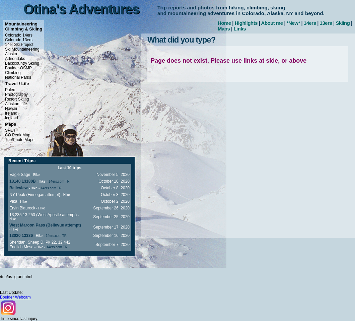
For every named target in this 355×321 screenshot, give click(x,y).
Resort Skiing (17, 99)
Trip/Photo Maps (19, 139)
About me (272, 23)
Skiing (343, 23)
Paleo (10, 89)
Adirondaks (15, 58)
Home (224, 23)
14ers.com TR (59, 181)
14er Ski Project (19, 44)
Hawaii (11, 108)
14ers (310, 23)
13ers (326, 23)
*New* (293, 23)
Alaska (11, 54)
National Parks (18, 77)
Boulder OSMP (18, 68)
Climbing (13, 72)
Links (239, 28)
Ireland (11, 113)
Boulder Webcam (15, 297)
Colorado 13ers (18, 40)
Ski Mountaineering (22, 49)
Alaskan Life (16, 104)
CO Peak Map (17, 135)
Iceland (11, 118)
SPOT (10, 130)
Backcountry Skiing (22, 63)
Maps (224, 28)
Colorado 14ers (18, 35)
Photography (16, 94)
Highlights (246, 23)
